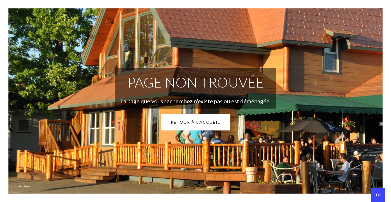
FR (378, 195)
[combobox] (378, 195)
